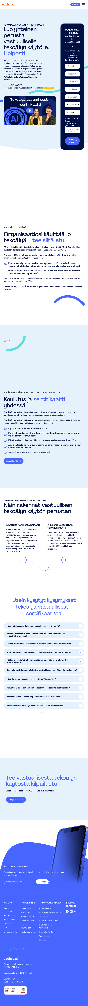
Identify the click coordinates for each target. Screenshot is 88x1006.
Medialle (42, 940)
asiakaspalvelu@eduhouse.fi (19, 964)
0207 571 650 (13, 967)
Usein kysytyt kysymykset (50, 912)
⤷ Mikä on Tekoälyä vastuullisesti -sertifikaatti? (24, 97)
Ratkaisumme (9, 915)
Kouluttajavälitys (28, 932)
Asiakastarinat (10, 919)
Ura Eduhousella (10, 932)
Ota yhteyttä (45, 908)
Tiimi (5, 928)
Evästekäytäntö (46, 932)
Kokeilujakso (26, 908)
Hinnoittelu (8, 923)
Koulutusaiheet (27, 916)
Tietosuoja (43, 916)
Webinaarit (25, 912)
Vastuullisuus (44, 936)
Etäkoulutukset (27, 920)
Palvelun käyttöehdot (48, 920)
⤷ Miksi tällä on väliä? (13, 95)
